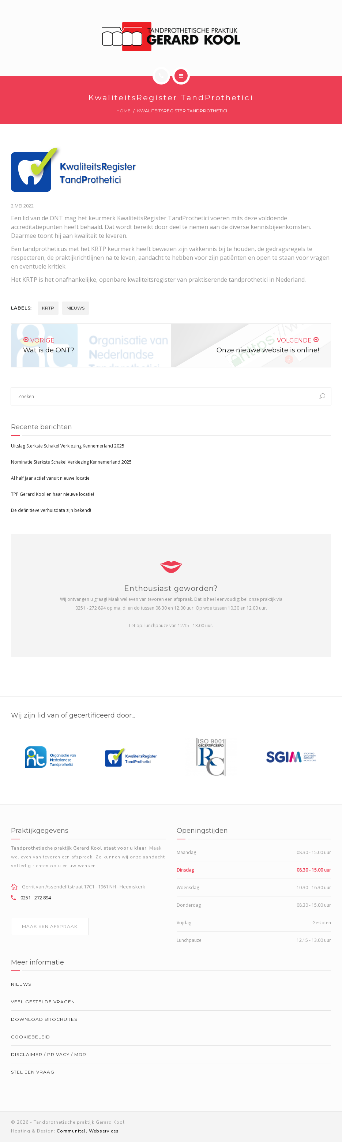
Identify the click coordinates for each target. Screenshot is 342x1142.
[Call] (161, 76)
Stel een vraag (33, 1072)
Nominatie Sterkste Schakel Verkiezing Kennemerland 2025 (71, 462)
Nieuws (75, 308)
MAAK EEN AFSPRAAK (50, 926)
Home (123, 110)
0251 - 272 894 (35, 897)
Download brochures (44, 1019)
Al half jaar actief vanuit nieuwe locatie (50, 478)
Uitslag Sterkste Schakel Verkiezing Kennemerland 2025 (67, 446)
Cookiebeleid (30, 1037)
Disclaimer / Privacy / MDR (48, 1054)
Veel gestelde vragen (43, 1001)
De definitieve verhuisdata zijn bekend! (51, 510)
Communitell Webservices (88, 1131)
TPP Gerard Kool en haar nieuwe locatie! (52, 494)
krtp (48, 308)
